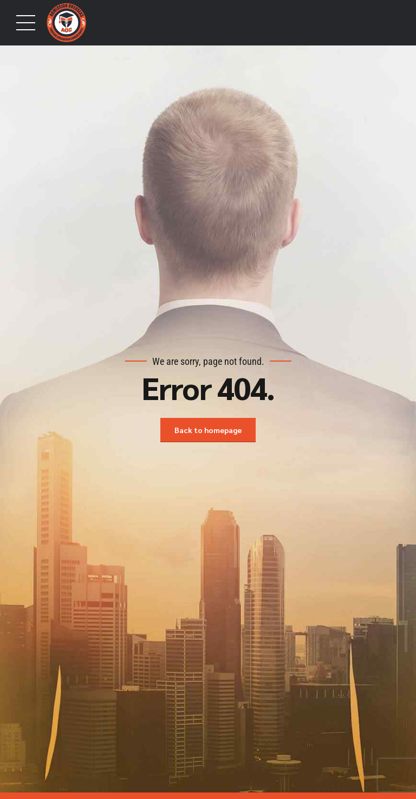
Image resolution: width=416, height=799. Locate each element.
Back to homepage (208, 430)
